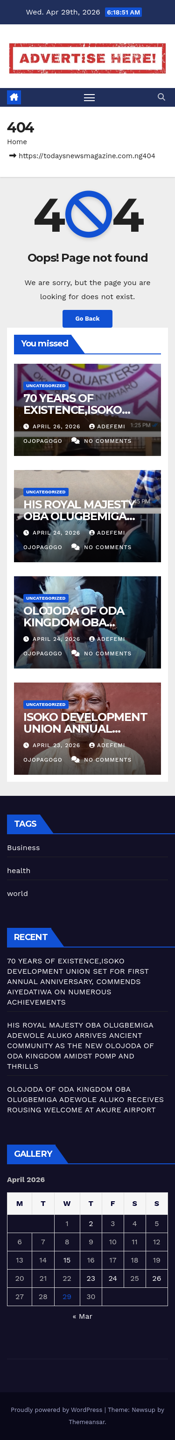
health (19, 870)
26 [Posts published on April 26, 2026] (156, 1278)
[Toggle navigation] (89, 97)
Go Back (88, 318)
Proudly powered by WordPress (58, 1409)
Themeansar (87, 1421)
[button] (161, 97)
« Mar (82, 1316)
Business (23, 847)
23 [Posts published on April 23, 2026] (91, 1278)
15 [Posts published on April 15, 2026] (67, 1260)
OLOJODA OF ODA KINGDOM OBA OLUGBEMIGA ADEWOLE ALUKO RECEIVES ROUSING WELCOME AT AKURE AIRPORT (85, 1099)
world (17, 893)
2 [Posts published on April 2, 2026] (91, 1223)
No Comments (108, 441)
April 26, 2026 (58, 426)
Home (17, 142)
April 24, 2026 (58, 532)
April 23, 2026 (58, 745)
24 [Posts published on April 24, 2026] (112, 1278)
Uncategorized (46, 385)
